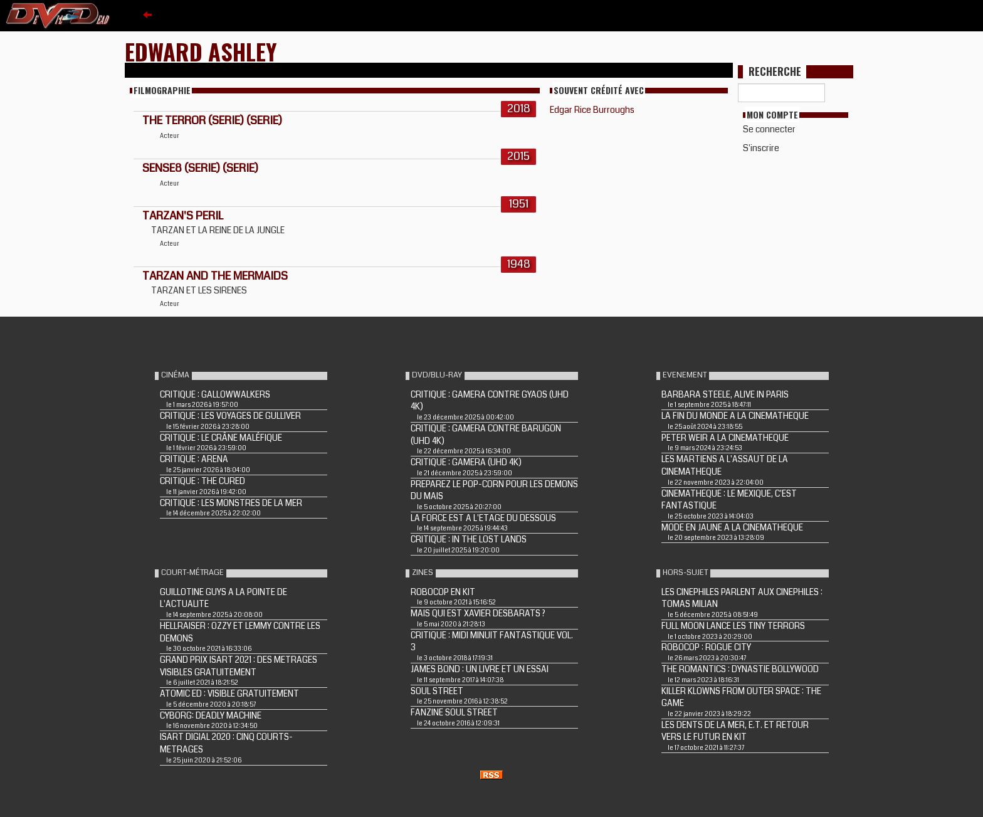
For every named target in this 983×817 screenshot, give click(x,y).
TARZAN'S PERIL (182, 216)
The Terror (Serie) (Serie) (212, 120)
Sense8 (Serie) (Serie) (200, 168)
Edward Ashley (201, 51)
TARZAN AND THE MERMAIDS (215, 276)
